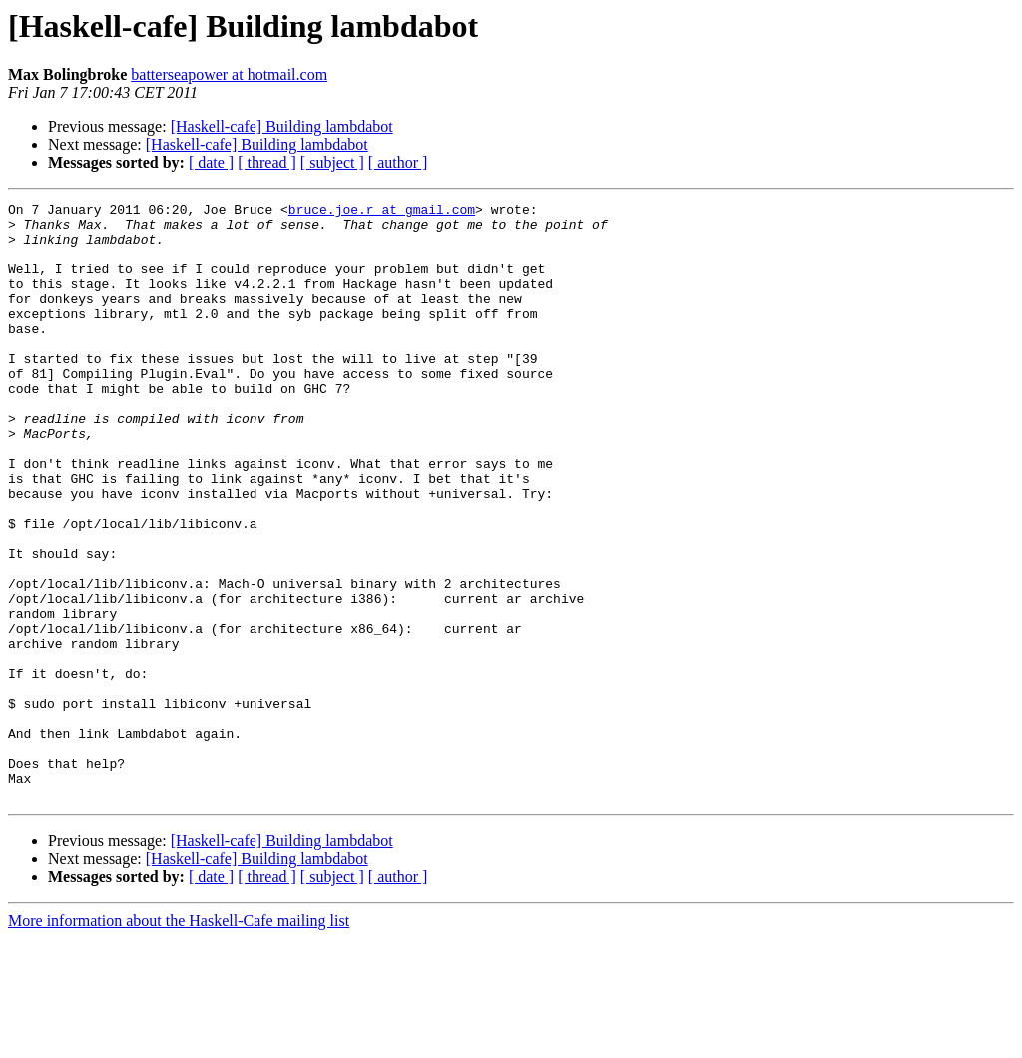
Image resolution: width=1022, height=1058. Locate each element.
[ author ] (398, 162)
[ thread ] (267, 162)
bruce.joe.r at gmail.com (381, 212)
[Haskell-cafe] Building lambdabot (282, 126)
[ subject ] (332, 162)
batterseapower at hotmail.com (229, 74)
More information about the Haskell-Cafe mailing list (178, 1040)
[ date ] (211, 162)
